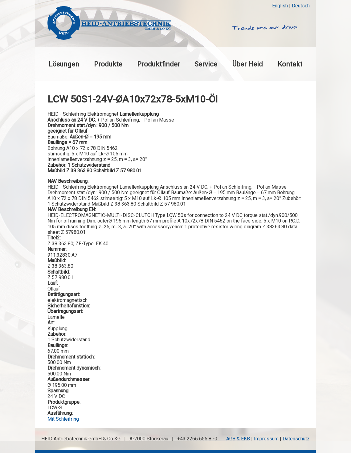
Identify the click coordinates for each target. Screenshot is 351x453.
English (280, 6)
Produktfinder (158, 64)
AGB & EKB (238, 439)
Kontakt (290, 64)
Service (205, 64)
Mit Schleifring (63, 419)
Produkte (108, 64)
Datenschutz (296, 439)
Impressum (266, 439)
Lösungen (64, 64)
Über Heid (247, 64)
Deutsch (301, 6)
